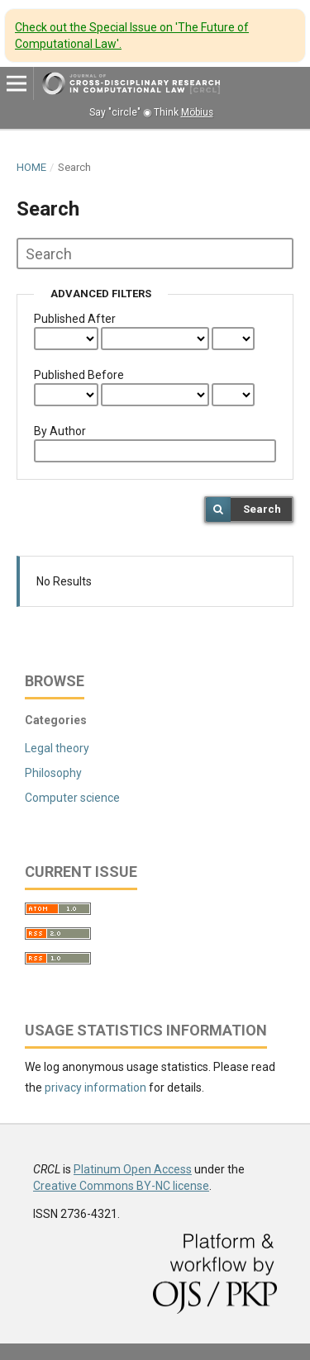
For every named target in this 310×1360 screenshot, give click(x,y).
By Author (60, 431)
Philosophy (53, 773)
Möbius (197, 112)
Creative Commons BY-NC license (121, 1185)
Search (262, 509)
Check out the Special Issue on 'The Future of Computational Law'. (132, 35)
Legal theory (57, 748)
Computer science (72, 797)
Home (31, 167)
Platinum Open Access (133, 1169)
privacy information (95, 1087)
